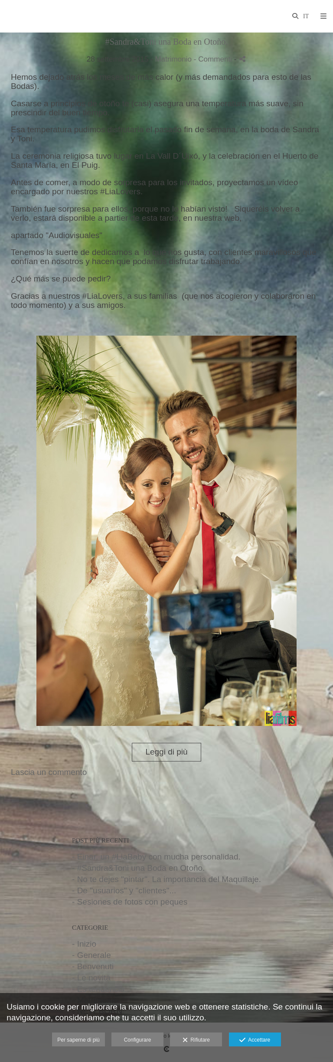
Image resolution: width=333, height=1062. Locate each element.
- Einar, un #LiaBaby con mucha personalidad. (156, 856)
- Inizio (84, 943)
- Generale (91, 955)
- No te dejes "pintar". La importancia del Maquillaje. (166, 879)
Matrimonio (173, 59)
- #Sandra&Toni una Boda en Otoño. (138, 867)
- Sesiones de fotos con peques (129, 901)
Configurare (137, 1040)
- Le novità (91, 977)
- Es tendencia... (101, 988)
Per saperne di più (78, 1040)
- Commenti (214, 59)
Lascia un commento (49, 772)
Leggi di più (166, 751)
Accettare (254, 1040)
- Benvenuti (93, 966)
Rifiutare (196, 1040)
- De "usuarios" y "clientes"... (124, 890)
